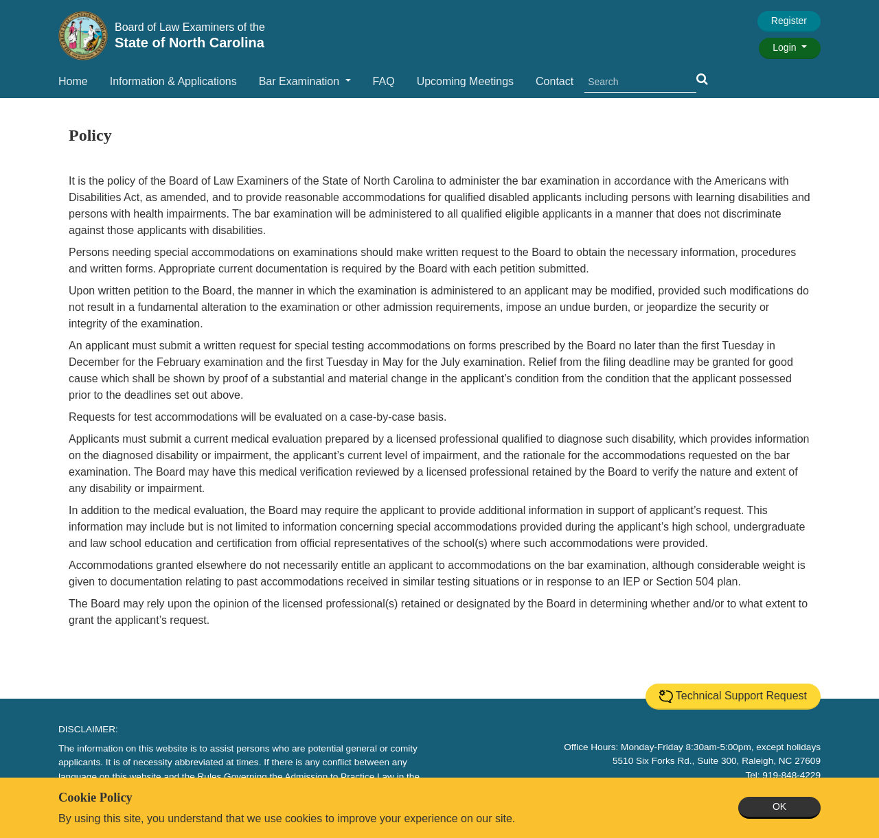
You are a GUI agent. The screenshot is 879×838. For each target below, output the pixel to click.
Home (73, 81)
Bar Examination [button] (301, 81)
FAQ (384, 81)
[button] (702, 79)
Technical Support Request (733, 696)
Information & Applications (173, 81)
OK (779, 806)
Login (786, 47)
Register (789, 20)
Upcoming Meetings (465, 81)
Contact (554, 81)
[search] (640, 82)
